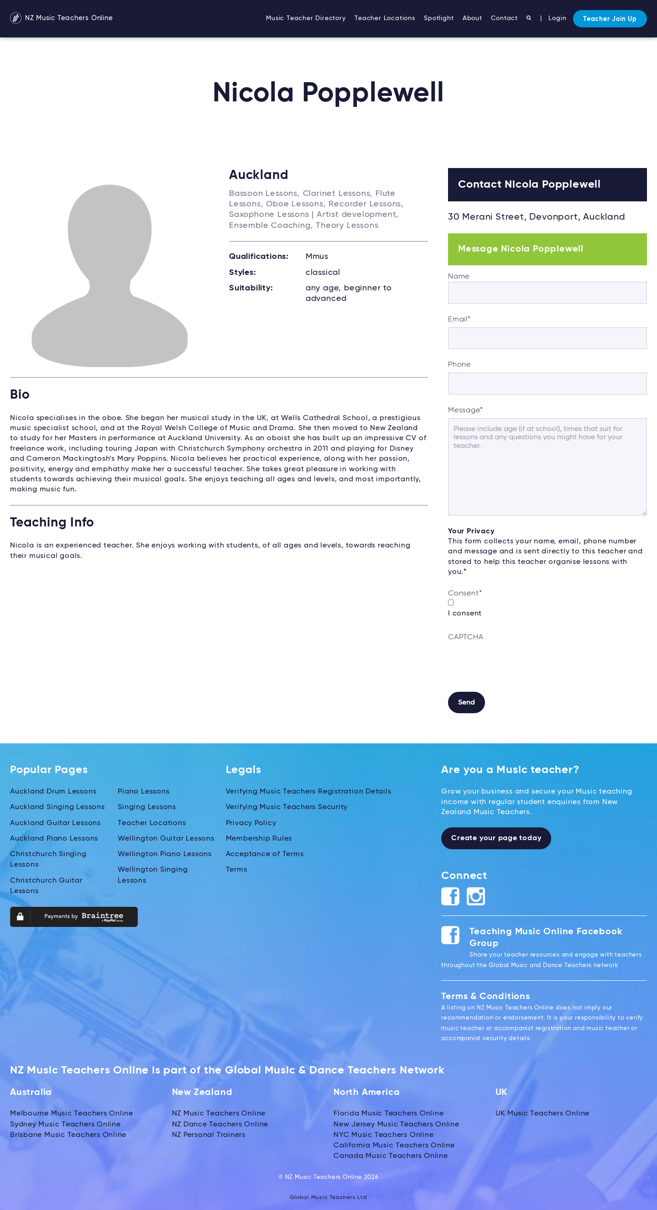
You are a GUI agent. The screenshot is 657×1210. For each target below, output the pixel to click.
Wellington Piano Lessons (165, 852)
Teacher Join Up (610, 19)
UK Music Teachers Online (542, 1113)
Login (557, 18)
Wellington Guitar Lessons (166, 837)
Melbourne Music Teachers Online (72, 1113)
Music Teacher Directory (305, 18)
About (472, 18)
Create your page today (496, 838)
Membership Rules (259, 837)
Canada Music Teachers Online (391, 1153)
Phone (459, 364)
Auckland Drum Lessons (53, 791)
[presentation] (517, 663)
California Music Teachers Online (394, 1143)
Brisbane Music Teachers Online (68, 1133)
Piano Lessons (143, 791)
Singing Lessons (147, 806)
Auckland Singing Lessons (57, 806)
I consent (465, 613)
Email (459, 319)
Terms (236, 867)
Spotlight (439, 18)
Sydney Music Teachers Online (65, 1123)
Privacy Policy (251, 822)
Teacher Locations (385, 18)
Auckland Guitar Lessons (55, 822)
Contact (504, 18)
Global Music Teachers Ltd (329, 1195)
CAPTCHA (466, 637)
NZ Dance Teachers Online (220, 1123)
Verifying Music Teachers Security (287, 806)
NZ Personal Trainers (209, 1133)
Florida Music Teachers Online (389, 1113)
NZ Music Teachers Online (64, 18)
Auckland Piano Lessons (54, 837)
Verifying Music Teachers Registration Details (309, 791)
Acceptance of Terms (265, 852)
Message (465, 410)
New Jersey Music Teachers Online (397, 1123)
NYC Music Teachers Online (384, 1133)
